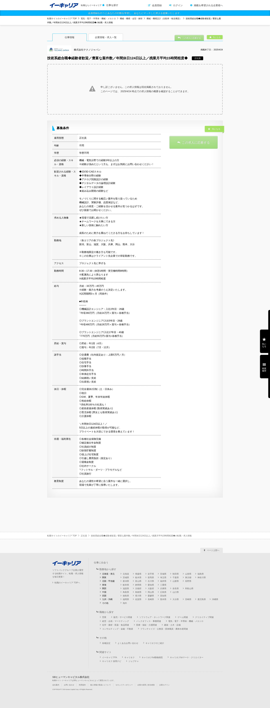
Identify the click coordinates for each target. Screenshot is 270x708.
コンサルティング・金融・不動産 (117, 629)
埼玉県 (163, 577)
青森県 (138, 574)
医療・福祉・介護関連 (146, 625)
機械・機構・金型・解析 (131, 18)
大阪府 (151, 588)
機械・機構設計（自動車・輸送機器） (164, 18)
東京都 (188, 577)
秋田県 (176, 574)
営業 (104, 617)
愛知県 (151, 585)
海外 (125, 603)
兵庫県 (163, 588)
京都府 (138, 588)
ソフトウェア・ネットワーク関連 (154, 617)
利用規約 (82, 685)
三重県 (163, 585)
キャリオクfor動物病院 (152, 657)
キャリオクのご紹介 (155, 643)
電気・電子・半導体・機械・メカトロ (98, 18)
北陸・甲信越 (108, 581)
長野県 (188, 581)
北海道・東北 (108, 574)
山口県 (176, 592)
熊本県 (163, 599)
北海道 (126, 574)
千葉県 (176, 577)
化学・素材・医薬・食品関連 (115, 625)
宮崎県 (188, 599)
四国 (104, 596)
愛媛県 (151, 596)
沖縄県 (215, 599)
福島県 (201, 574)
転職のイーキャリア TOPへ (67, 582)
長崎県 (151, 599)
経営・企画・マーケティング (115, 621)
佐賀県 (138, 599)
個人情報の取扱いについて (100, 685)
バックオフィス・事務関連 (148, 621)
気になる (264, 345)
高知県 (163, 596)
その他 (105, 603)
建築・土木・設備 (172, 625)
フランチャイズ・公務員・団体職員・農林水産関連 (164, 629)
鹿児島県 (202, 599)
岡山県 (151, 592)
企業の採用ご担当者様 (146, 685)
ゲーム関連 (183, 617)
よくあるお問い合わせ (128, 643)
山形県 (188, 574)
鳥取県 (126, 592)
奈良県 (176, 588)
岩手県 (151, 574)
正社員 (84, 536)
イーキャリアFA (109, 657)
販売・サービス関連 (122, 617)
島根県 (138, 592)
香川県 (138, 596)
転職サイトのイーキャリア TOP (62, 18)
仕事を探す (112, 5)
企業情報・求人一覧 (106, 37)
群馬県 (151, 577)
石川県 (151, 581)
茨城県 (126, 577)
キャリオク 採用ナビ (111, 661)
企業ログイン (164, 685)
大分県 (176, 599)
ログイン (178, 5)
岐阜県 (126, 585)
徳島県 (126, 596)
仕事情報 (69, 37)
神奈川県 (202, 577)
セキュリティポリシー (124, 685)
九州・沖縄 (107, 599)
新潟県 (126, 581)
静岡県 (138, 585)
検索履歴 (264, 369)
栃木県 (138, 577)
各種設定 (106, 643)
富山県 (138, 581)
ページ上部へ (213, 550)
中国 (104, 592)
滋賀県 (126, 588)
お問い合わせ (69, 685)
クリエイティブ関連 (204, 617)
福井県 (163, 581)
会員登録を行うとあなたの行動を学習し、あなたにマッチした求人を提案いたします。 (135, 13)
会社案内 (55, 685)
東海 (104, 585)
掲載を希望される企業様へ (208, 5)
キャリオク (129, 657)
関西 (104, 588)
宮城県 (163, 574)
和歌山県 (189, 588)
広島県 (163, 592)
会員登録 (157, 5)
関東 (104, 577)
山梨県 (176, 581)
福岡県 (126, 599)
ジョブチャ (133, 661)
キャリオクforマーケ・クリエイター (186, 657)
